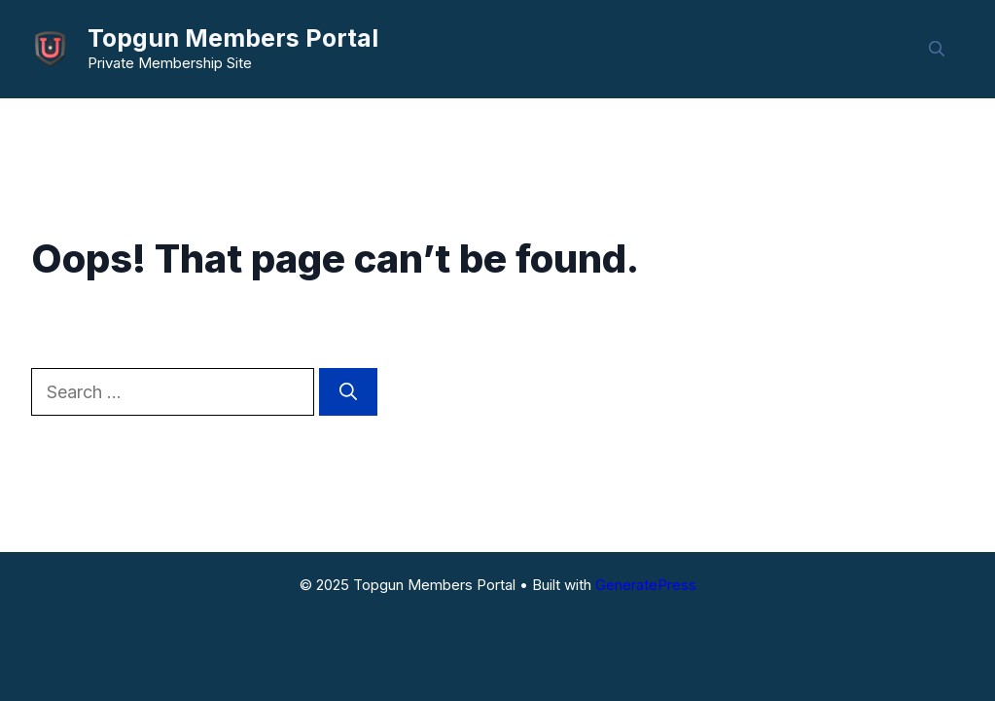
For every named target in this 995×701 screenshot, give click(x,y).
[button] (936, 48)
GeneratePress (645, 584)
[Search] (348, 392)
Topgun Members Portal (233, 38)
